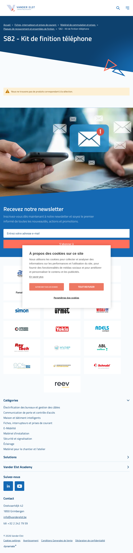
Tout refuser (86, 286)
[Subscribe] (66, 244)
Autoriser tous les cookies (46, 287)
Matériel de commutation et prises (78, 25)
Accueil (7, 25)
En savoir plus (36, 276)
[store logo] (20, 8)
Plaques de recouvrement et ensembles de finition (29, 29)
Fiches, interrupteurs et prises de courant (36, 25)
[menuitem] (31, 407)
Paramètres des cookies (66, 297)
